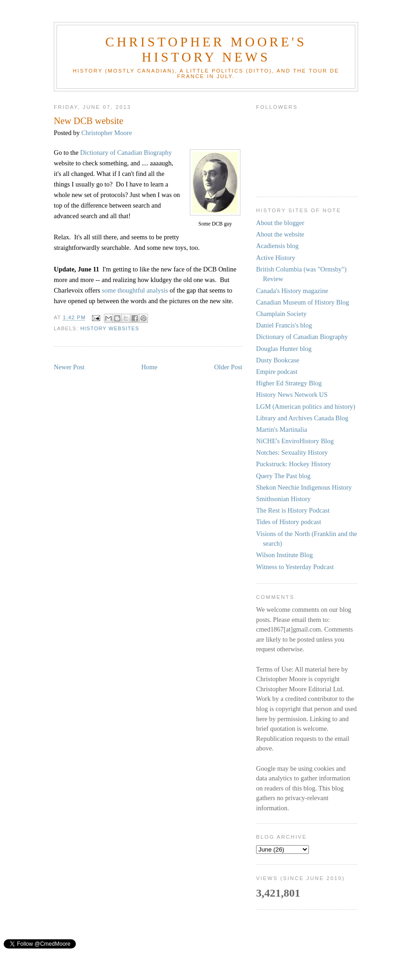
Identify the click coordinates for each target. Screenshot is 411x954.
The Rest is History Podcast (293, 510)
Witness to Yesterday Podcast (295, 566)
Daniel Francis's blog (284, 325)
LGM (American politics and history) (305, 406)
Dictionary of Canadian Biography (125, 152)
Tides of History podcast (288, 521)
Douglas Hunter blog (284, 348)
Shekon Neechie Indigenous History (304, 487)
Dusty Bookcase (277, 360)
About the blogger (280, 222)
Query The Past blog (283, 476)
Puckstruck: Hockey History (293, 464)
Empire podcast (276, 371)
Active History (275, 257)
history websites (109, 328)
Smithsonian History (283, 498)
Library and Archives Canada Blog (302, 418)
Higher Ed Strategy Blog (289, 383)
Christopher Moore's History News (206, 49)
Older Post (228, 367)
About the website (280, 234)
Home (149, 367)
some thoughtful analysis (135, 290)
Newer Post (69, 367)
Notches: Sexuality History (292, 452)
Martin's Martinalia (281, 429)
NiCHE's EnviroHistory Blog (295, 441)
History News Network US (292, 394)
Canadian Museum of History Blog (302, 302)
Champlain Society (281, 313)
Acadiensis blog (277, 245)
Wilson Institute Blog (284, 555)
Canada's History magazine (292, 290)
